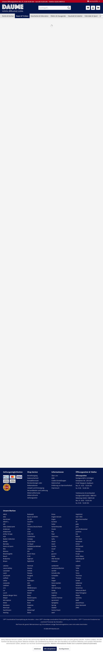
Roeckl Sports (32, 598)
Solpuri (54, 595)
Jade (77, 524)
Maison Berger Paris (10, 595)
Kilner (78, 544)
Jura (77, 527)
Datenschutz (56, 483)
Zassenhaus (80, 603)
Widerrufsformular (33, 493)
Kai (77, 534)
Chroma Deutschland (34, 527)
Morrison (6, 608)
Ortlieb (29, 571)
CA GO (29, 519)
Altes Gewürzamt (9, 527)
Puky (29, 578)
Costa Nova (31, 541)
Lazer (5, 573)
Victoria (78, 585)
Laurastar (6, 571)
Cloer (29, 532)
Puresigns (30, 581)
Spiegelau (55, 603)
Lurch (5, 593)
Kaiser (78, 536)
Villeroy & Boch (81, 590)
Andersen (6, 529)
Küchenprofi (80, 559)
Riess (29, 595)
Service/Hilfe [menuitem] (92, 1)
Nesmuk (30, 566)
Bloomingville (7, 554)
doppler (30, 549)
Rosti (29, 603)
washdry (79, 598)
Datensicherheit (32, 478)
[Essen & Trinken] (22, 16)
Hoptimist (79, 514)
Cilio (28, 529)
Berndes (6, 544)
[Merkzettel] (88, 8)
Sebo (53, 578)
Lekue (5, 581)
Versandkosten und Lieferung (37, 490)
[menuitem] (54, 8)
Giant (53, 544)
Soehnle (54, 593)
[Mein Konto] (93, 8)
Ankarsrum (7, 532)
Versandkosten (46, 624)
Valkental (79, 583)
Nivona (29, 568)
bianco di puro (8, 546)
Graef (53, 549)
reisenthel (30, 590)
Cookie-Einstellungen (59, 481)
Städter (54, 608)
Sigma (54, 585)
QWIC (29, 585)
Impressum (55, 488)
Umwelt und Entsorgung (35, 488)
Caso (29, 524)
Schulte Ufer (56, 573)
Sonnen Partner (57, 598)
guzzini (54, 554)
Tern (77, 571)
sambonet (55, 566)
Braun (5, 561)
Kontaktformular (33, 481)
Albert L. (6, 522)
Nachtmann (7, 610)
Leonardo (6, 583)
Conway (30, 539)
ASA (4, 536)
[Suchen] (68, 8)
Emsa (53, 514)
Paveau (29, 573)
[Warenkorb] (98, 8)
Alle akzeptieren (50, 649)
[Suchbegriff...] (54, 8)
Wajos (78, 595)
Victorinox (79, 588)
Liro (4, 588)
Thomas (78, 578)
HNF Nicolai (56, 559)
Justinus (78, 532)
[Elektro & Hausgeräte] (58, 16)
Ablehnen (37, 649)
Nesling (5, 613)
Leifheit (5, 578)
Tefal (77, 568)
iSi (76, 522)
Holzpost (54, 561)
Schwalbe (55, 576)
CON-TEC (30, 534)
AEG (4, 517)
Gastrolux (55, 536)
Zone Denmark (81, 605)
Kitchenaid (79, 546)
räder (29, 608)
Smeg (53, 590)
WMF (77, 600)
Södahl (78, 566)
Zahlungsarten (32, 498)
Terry (77, 573)
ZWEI (77, 608)
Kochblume (80, 551)
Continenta (31, 536)
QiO (28, 583)
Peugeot (30, 576)
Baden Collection (9, 539)
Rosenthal (30, 600)
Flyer (53, 534)
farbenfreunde (57, 527)
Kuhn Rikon (80, 556)
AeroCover (6, 519)
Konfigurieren (64, 649)
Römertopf (31, 610)
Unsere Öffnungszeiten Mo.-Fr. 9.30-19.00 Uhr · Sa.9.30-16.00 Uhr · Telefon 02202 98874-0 (33, 2)
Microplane (7, 600)
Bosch (5, 556)
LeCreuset (6, 576)
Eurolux (54, 522)
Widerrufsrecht (32, 495)
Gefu (53, 539)
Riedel (29, 593)
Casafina (30, 522)
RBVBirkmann (32, 588)
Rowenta (30, 605)
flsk (53, 532)
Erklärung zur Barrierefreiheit (62, 485)
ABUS (5, 514)
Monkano (6, 605)
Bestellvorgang (32, 476)
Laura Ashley (7, 568)
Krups (78, 554)
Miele (5, 603)
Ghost (54, 541)
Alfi (4, 524)
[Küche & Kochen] (8, 16)
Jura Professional (81, 529)
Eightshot (30, 561)
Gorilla (54, 546)
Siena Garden (56, 583)
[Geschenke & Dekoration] (40, 16)
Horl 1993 (79, 517)
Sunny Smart (56, 610)
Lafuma (5, 566)
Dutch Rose (31, 554)
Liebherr (6, 585)
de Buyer (30, 544)
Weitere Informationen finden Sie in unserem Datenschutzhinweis (74, 643)
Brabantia (6, 559)
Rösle (29, 613)
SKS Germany (56, 588)
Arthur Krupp (7, 534)
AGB (53, 478)
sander (54, 571)
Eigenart (30, 559)
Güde (53, 556)
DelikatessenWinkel (34, 546)
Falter (53, 524)
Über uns (55, 476)
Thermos (79, 576)
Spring (54, 605)
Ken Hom (79, 539)
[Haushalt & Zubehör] (75, 16)
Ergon (54, 519)
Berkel (5, 541)
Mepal (5, 598)
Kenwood (79, 541)
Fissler (54, 529)
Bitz (4, 549)
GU (53, 551)
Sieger (54, 581)
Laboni (78, 561)
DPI (28, 551)
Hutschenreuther (82, 519)
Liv (4, 590)
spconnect (55, 600)
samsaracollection (58, 568)
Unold (78, 581)
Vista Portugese (81, 593)
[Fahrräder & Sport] (91, 16)
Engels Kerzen (56, 517)
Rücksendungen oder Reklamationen (34, 484)
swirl (53, 613)
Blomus (5, 551)
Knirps (78, 549)
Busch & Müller (32, 517)
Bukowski (30, 514)
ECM (28, 556)
